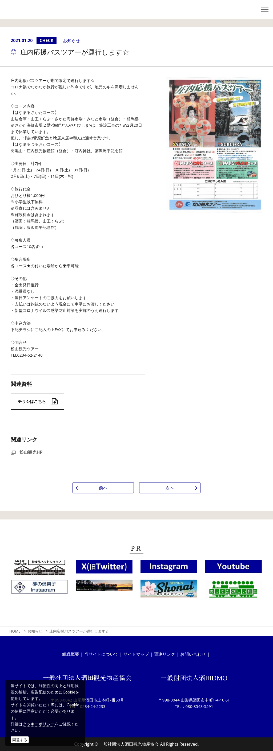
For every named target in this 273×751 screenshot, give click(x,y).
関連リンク (164, 654)
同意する (19, 739)
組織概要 (70, 654)
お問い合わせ (193, 654)
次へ (170, 488)
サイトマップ (136, 654)
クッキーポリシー (39, 724)
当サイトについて (101, 654)
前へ (103, 488)
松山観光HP (26, 452)
